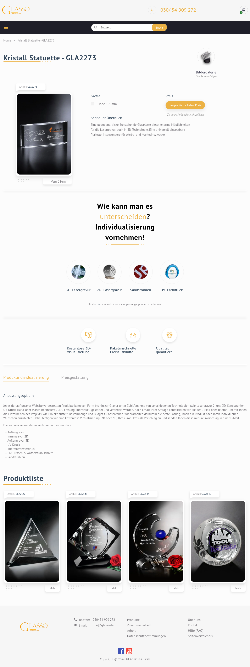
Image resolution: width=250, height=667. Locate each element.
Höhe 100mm (107, 103)
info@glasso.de (103, 625)
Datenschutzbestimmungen (146, 636)
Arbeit (131, 631)
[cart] (244, 10)
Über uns (194, 620)
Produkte (133, 620)
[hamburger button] (6, 27)
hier (99, 304)
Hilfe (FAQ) (195, 631)
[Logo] (15, 10)
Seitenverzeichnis (200, 636)
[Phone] (172, 10)
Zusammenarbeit (139, 625)
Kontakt (193, 625)
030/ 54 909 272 (104, 619)
